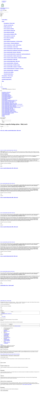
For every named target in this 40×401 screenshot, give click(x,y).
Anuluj (1, 390)
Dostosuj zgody (11, 355)
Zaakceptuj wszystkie (16, 355)
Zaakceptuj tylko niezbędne (4, 355)
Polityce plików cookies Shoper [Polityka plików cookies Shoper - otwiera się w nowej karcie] (27, 384)
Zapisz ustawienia (5, 390)
